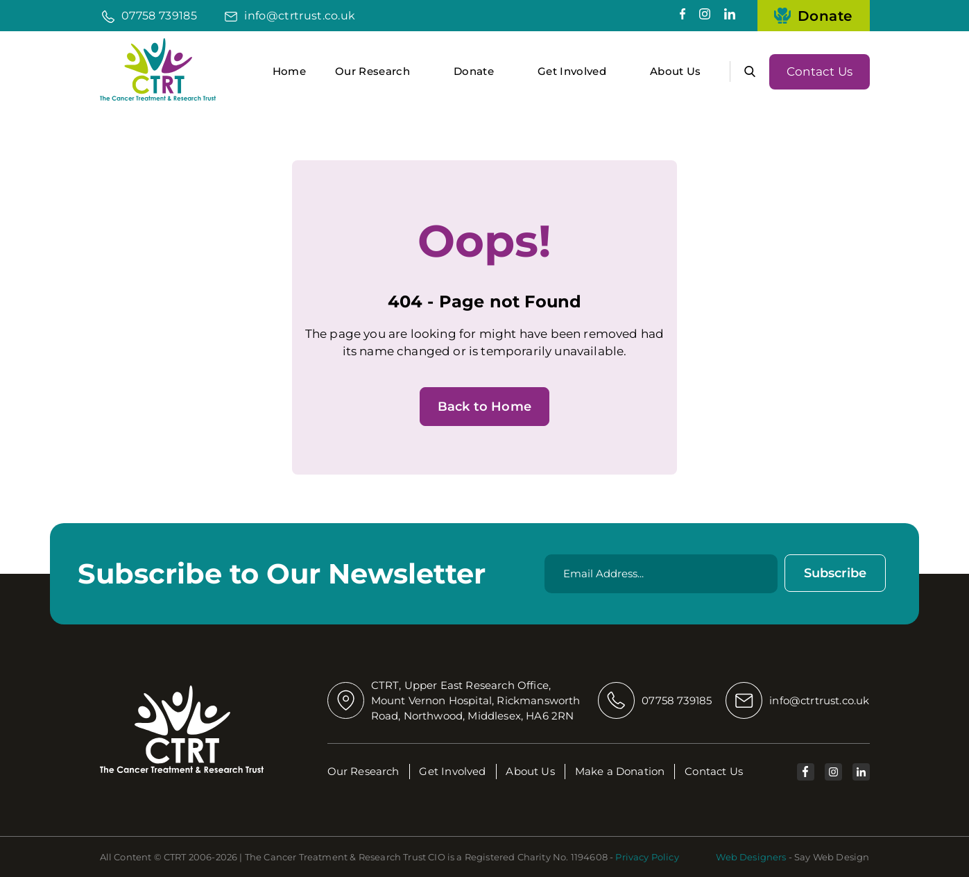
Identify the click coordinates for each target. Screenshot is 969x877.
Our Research (372, 71)
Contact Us (819, 71)
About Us (675, 71)
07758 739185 (159, 15)
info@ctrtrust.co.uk (299, 15)
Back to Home (484, 406)
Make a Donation (620, 771)
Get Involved (572, 71)
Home (289, 71)
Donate (813, 16)
